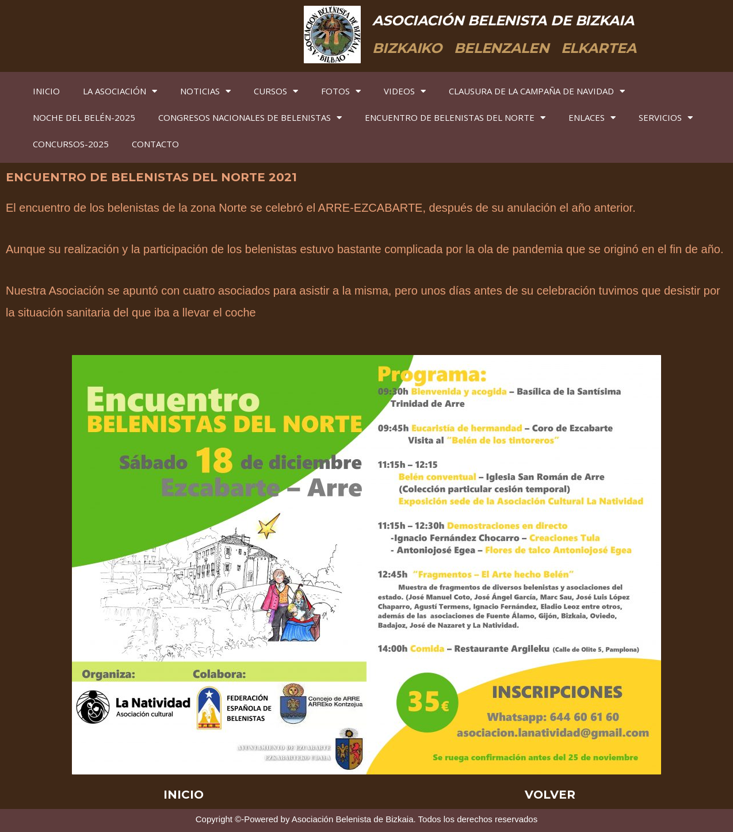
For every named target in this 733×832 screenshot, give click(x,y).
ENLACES (592, 118)
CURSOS (276, 91)
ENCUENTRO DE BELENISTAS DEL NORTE (455, 118)
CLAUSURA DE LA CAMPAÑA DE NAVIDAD (537, 91)
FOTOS (341, 91)
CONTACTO (155, 144)
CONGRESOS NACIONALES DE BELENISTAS (250, 118)
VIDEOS (405, 91)
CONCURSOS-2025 (71, 144)
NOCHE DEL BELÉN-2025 (84, 117)
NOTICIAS (205, 91)
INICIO (46, 91)
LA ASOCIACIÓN (120, 91)
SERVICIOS (666, 118)
